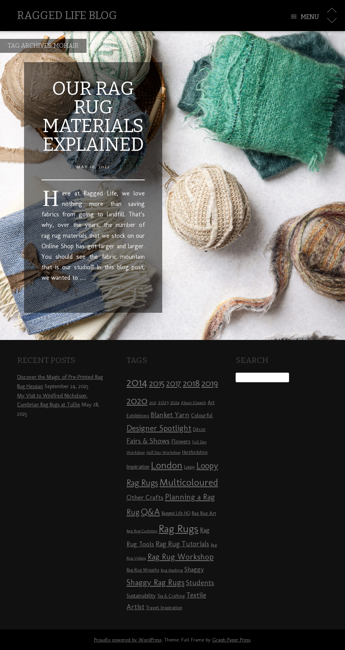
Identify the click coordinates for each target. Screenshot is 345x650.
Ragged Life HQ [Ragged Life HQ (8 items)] (175, 513)
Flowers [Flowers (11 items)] (181, 441)
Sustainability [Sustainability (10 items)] (141, 595)
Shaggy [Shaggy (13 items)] (194, 569)
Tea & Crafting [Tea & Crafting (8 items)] (171, 596)
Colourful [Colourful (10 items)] (202, 415)
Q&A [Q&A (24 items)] (150, 511)
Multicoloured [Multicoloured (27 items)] (188, 482)
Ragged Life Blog (67, 15)
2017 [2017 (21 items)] (173, 383)
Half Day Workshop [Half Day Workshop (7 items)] (163, 452)
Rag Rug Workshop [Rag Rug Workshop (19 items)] (180, 556)
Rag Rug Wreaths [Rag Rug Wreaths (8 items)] (143, 570)
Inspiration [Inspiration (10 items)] (138, 467)
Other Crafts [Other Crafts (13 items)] (145, 497)
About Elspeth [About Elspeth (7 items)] (193, 402)
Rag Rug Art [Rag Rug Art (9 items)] (204, 513)
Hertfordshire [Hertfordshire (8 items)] (195, 452)
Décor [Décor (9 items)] (199, 429)
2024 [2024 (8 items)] (174, 402)
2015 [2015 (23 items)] (157, 383)
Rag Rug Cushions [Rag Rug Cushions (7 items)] (142, 530)
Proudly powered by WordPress (127, 640)
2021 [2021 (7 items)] (152, 402)
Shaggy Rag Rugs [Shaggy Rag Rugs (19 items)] (155, 582)
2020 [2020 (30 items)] (137, 400)
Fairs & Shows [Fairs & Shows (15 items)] (148, 441)
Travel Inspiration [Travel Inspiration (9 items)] (164, 607)
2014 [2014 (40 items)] (137, 382)
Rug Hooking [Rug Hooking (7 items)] (172, 570)
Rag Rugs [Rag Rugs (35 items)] (178, 528)
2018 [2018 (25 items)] (191, 383)
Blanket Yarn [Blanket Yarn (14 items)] (170, 415)
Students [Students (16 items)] (200, 582)
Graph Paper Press (231, 640)
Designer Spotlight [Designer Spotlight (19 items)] (159, 428)
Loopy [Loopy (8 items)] (189, 467)
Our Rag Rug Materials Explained (93, 116)
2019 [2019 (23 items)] (209, 383)
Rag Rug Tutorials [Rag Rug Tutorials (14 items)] (182, 544)
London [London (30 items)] (166, 465)
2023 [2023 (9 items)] (163, 402)
